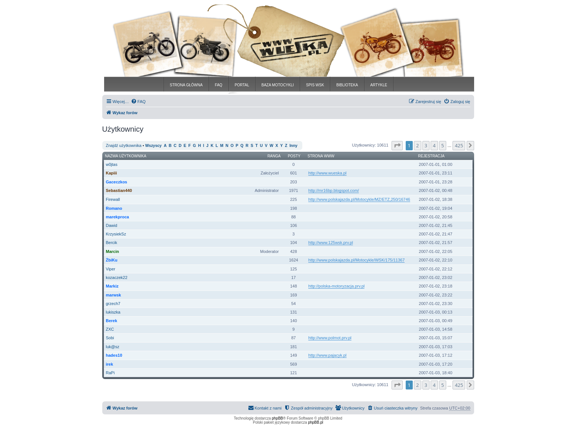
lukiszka (113, 312)
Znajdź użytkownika (124, 145)
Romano (114, 208)
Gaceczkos (116, 182)
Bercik (112, 242)
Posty (294, 156)
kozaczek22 (117, 277)
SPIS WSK (315, 85)
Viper (110, 269)
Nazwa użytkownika (125, 156)
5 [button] (442, 145)
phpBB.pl (315, 422)
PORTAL (242, 85)
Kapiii (111, 173)
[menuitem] (138, 101)
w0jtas (112, 164)
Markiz (112, 286)
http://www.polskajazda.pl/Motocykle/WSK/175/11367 (356, 260)
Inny (293, 146)
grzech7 (113, 303)
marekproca (117, 217)
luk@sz (112, 346)
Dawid (112, 225)
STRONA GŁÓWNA (186, 85)
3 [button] (426, 145)
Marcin (112, 251)
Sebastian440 (119, 190)
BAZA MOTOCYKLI (277, 85)
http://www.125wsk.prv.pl (330, 242)
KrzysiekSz (116, 234)
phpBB (277, 418)
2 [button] (417, 145)
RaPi (110, 372)
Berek (112, 320)
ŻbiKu (112, 260)
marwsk (113, 295)
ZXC (110, 329)
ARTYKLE (378, 85)
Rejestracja (431, 156)
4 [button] (434, 145)
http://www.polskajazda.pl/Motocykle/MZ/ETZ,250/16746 (359, 199)
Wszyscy (153, 146)
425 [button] (459, 145)
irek (109, 364)
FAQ (218, 85)
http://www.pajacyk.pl (327, 355)
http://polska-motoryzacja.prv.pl (336, 286)
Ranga (274, 156)
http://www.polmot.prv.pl (329, 338)
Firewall (113, 199)
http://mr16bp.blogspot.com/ (333, 190)
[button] (397, 145)
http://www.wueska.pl (327, 173)
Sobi (110, 338)
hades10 (114, 355)
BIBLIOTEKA (347, 85)
